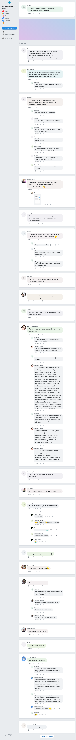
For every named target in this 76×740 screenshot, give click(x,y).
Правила (7, 735)
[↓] (44, 13)
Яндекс (5, 16)
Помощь (12, 735)
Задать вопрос (9, 28)
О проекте (9, 734)
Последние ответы (8, 34)
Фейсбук (5, 18)
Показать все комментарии (46, 511)
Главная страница (8, 32)
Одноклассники (7, 23)
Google (5, 13)
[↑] (42, 13)
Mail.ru (5, 11)
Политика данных (9, 737)
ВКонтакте (6, 21)
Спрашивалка (7, 38)
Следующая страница (47, 736)
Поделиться (47, 13)
